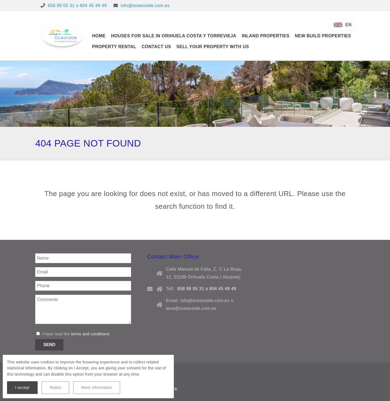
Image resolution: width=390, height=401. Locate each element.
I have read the (73, 334)
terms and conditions (90, 334)
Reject (55, 387)
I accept (22, 387)
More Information (96, 387)
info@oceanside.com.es (145, 5)
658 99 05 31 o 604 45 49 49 (77, 5)
